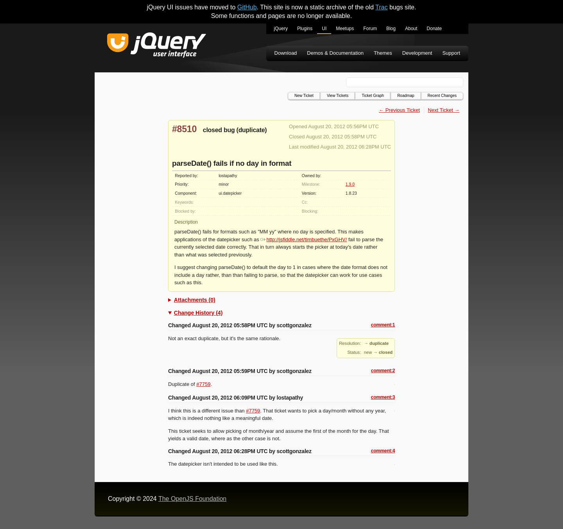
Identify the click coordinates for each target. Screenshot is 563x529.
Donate (434, 28)
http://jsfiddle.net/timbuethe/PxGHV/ (303, 239)
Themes (383, 53)
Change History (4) (198, 313)
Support (451, 53)
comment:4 (383, 451)
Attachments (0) (194, 300)
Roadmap (405, 95)
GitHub (247, 7)
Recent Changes (442, 95)
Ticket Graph (373, 95)
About (411, 28)
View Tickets (337, 95)
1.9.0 (350, 184)
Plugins (304, 28)
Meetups (345, 28)
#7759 (203, 384)
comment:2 (383, 370)
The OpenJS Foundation (192, 498)
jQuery (281, 28)
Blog (391, 28)
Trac (381, 7)
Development (417, 53)
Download (285, 53)
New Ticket (304, 95)
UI (324, 28)
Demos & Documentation (335, 53)
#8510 (184, 129)
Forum (370, 28)
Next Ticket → (443, 110)
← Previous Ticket (399, 110)
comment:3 (383, 397)
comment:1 (383, 325)
